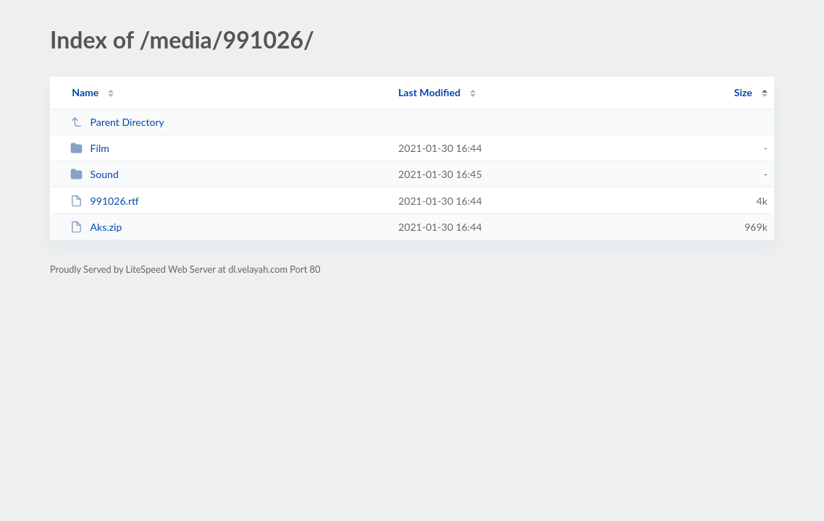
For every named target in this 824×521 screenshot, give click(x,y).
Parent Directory (117, 122)
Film (89, 148)
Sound (94, 174)
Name (85, 92)
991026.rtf (104, 201)
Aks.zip (96, 227)
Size (743, 92)
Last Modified (429, 92)
